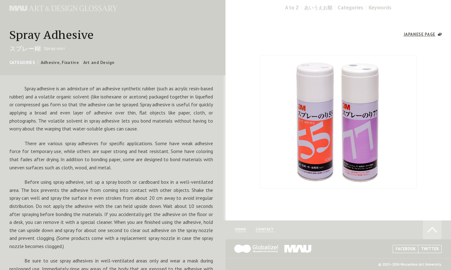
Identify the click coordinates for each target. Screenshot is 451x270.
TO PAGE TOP (432, 229)
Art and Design (99, 62)
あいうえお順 (318, 7)
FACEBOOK (406, 248)
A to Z (292, 7)
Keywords (380, 7)
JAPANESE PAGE (419, 34)
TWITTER (430, 248)
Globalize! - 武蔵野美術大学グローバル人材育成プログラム (256, 249)
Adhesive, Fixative (60, 62)
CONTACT (265, 229)
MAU (298, 249)
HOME (240, 229)
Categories (350, 7)
